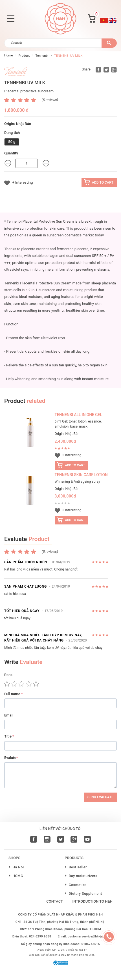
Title (9, 736)
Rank (8, 675)
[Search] (53, 43)
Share (86, 69)
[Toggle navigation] (10, 18)
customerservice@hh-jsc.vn (88, 936)
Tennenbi (41, 56)
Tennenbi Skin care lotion (81, 475)
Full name (13, 694)
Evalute (11, 758)
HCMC (17, 876)
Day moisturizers (83, 876)
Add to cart (102, 182)
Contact (54, 901)
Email (8, 715)
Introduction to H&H (92, 901)
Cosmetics (78, 885)
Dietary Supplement (85, 894)
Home (8, 55)
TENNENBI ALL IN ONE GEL (78, 414)
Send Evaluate (100, 797)
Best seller (78, 867)
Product (24, 56)
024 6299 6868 (40, 936)
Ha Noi (18, 867)
